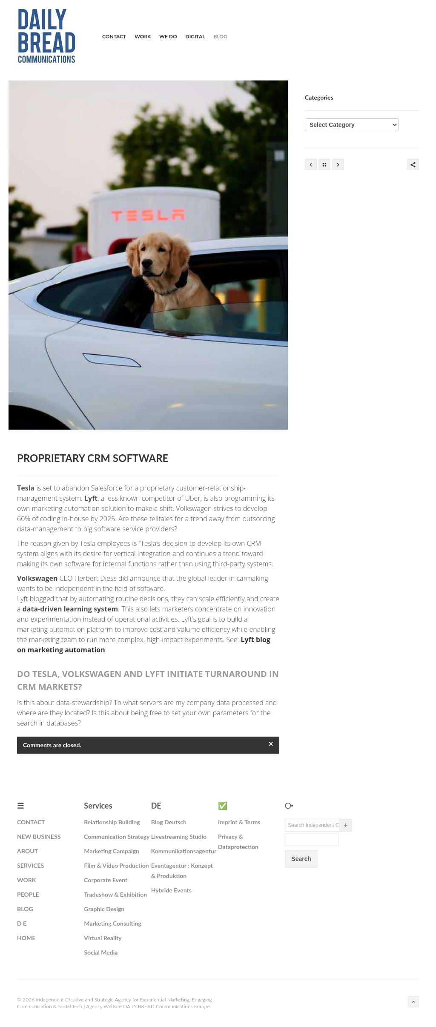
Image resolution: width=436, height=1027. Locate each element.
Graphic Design (104, 908)
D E (21, 923)
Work (143, 36)
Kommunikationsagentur (183, 851)
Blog (220, 36)
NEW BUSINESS (39, 836)
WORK (26, 880)
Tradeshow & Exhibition (115, 894)
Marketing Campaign (111, 851)
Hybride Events (171, 890)
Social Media (101, 952)
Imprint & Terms (239, 822)
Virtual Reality (102, 937)
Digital (195, 36)
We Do (168, 36)
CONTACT (31, 822)
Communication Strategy (116, 836)
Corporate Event (105, 880)
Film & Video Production (116, 865)
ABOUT (27, 851)
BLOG (25, 908)
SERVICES (30, 865)
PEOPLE (28, 894)
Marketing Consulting (112, 923)
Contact (114, 36)
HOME (26, 937)
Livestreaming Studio (179, 836)
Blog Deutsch (168, 822)
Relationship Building (112, 822)
